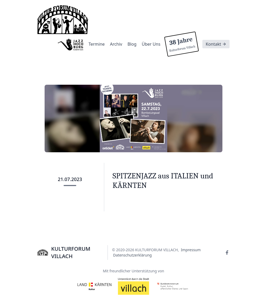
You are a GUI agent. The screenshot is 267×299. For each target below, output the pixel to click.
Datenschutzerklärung (132, 255)
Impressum (191, 249)
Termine (96, 44)
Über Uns (151, 44)
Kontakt (216, 44)
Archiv (116, 44)
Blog (131, 44)
